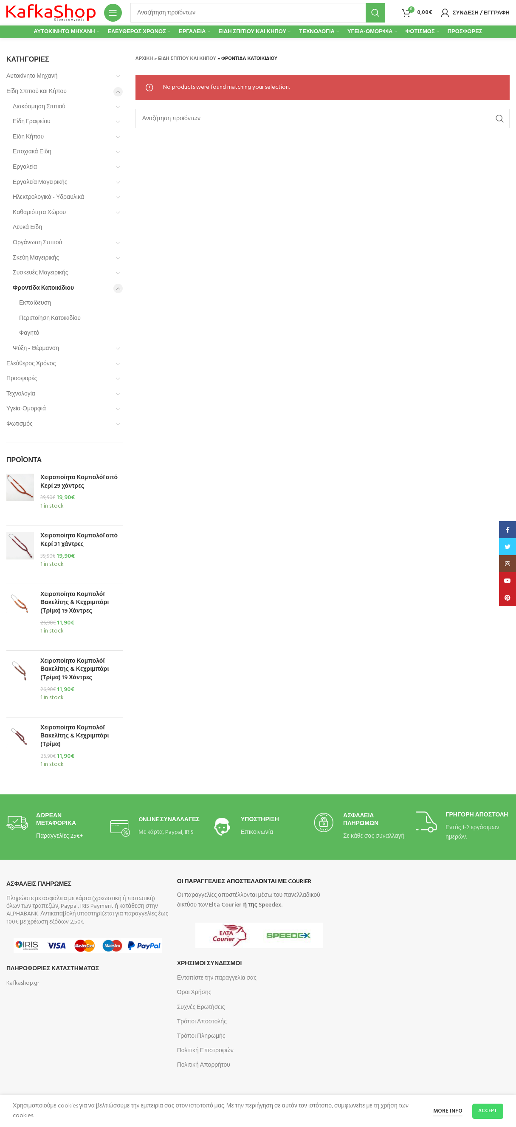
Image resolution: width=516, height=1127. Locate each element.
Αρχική (144, 58)
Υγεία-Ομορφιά (26, 409)
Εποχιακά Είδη (32, 152)
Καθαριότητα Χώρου (39, 212)
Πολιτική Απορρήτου (203, 1065)
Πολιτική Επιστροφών (205, 1051)
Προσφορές (21, 379)
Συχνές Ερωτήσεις (201, 1007)
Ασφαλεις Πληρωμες (38, 884)
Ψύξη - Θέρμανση (36, 348)
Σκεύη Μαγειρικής (36, 258)
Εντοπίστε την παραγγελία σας (217, 978)
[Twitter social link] (507, 546)
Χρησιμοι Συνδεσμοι (209, 964)
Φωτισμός (19, 424)
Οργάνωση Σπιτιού (37, 243)
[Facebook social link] (507, 529)
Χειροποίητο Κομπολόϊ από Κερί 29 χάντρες (79, 482)
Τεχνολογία (20, 394)
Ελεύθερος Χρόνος (31, 364)
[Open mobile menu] (113, 12)
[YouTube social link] (507, 580)
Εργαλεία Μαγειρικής (40, 182)
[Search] (257, 13)
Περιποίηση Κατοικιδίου (50, 318)
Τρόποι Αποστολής (202, 1022)
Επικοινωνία (257, 832)
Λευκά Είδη (27, 227)
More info (447, 1111)
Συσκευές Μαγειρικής (40, 273)
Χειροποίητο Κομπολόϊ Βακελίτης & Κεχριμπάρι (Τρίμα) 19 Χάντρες (74, 603)
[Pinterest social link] (507, 597)
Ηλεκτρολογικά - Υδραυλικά (48, 197)
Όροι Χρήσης (194, 992)
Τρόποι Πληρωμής (201, 1036)
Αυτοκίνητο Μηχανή (31, 76)
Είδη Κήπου (28, 137)
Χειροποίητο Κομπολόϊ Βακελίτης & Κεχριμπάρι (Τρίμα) (74, 736)
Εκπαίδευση (35, 303)
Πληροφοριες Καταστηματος (52, 969)
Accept (487, 1111)
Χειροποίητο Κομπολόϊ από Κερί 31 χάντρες (79, 540)
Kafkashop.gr (22, 983)
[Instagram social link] (507, 563)
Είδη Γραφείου (32, 122)
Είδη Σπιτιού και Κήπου (36, 91)
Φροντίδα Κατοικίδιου (43, 288)
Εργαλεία (25, 167)
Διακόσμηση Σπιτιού (39, 107)
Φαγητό (29, 333)
